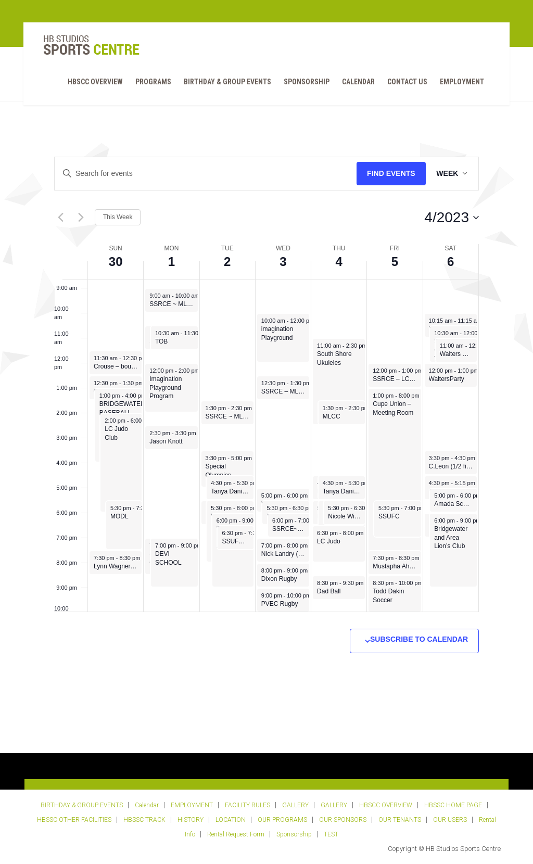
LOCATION (230, 819)
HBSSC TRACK (144, 819)
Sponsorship (305, 83)
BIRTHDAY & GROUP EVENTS (226, 83)
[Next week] (80, 217)
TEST (331, 834)
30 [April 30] (116, 262)
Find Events (387, 173)
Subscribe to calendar (419, 639)
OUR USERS (450, 819)
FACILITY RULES (247, 805)
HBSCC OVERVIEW (93, 83)
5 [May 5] (394, 262)
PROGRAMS (152, 83)
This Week (117, 217)
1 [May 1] (171, 262)
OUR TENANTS (399, 819)
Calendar (356, 83)
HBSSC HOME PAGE (453, 805)
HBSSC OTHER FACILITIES (74, 819)
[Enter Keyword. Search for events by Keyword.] (204, 173)
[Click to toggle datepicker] (451, 217)
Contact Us (406, 83)
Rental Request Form (235, 834)
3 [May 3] (283, 262)
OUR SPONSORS (342, 819)
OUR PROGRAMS (282, 819)
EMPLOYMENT (460, 83)
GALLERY (295, 805)
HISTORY (190, 819)
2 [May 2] (227, 262)
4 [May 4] (339, 262)
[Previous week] (60, 217)
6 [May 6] (450, 262)
